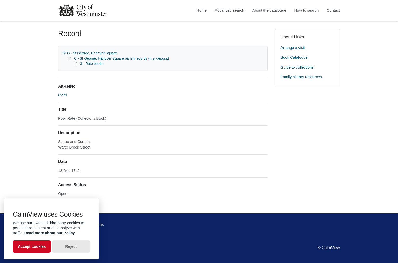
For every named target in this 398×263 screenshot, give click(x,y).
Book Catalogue (294, 57)
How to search (306, 10)
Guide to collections (297, 67)
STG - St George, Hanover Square (89, 53)
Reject (71, 246)
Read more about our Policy (49, 233)
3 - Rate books (91, 64)
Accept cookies (32, 246)
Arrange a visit (292, 47)
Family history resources (301, 77)
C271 (62, 95)
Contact (333, 10)
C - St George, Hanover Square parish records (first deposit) (121, 58)
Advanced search (229, 10)
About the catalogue (269, 10)
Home (201, 10)
